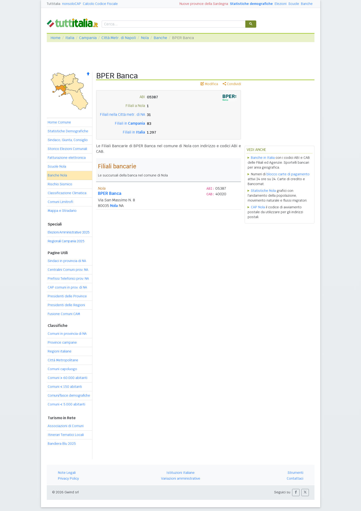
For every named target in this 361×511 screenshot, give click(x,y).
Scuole (293, 4)
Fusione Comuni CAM (64, 314)
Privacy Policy (68, 478)
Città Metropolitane (63, 360)
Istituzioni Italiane (180, 473)
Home (56, 37)
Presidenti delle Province (67, 296)
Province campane (62, 342)
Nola (145, 37)
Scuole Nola (57, 166)
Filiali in (130, 123)
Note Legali (67, 473)
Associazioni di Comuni (66, 426)
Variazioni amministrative (180, 478)
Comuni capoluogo (62, 369)
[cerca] (173, 24)
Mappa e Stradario (62, 211)
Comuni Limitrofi (60, 202)
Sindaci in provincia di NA (67, 261)
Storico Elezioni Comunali (67, 149)
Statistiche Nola (263, 191)
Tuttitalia (53, 4)
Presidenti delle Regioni (66, 305)
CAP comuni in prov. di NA (67, 287)
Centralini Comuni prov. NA (68, 270)
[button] (296, 492)
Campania (88, 37)
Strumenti (295, 473)
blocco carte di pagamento (288, 174)
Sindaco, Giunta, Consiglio (68, 140)
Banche (307, 4)
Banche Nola (57, 175)
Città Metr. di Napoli (118, 37)
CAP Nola (258, 207)
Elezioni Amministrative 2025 (69, 232)
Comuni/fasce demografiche (69, 395)
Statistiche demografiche (251, 4)
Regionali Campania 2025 (66, 241)
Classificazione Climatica (67, 193)
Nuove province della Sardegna (203, 4)
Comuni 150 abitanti (65, 387)
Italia (69, 37)
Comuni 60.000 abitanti (67, 378)
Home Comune (59, 122)
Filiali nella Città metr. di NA (122, 114)
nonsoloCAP (71, 4)
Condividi (232, 84)
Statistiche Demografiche (68, 131)
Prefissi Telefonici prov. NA (68, 278)
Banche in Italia (263, 158)
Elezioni (281, 4)
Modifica (209, 84)
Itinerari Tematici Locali (66, 435)
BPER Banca (109, 193)
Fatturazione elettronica (67, 158)
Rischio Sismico (60, 184)
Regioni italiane (59, 351)
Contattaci (295, 478)
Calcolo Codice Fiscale (100, 4)
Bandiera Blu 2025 (62, 443)
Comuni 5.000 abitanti (66, 404)
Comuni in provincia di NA (67, 334)
